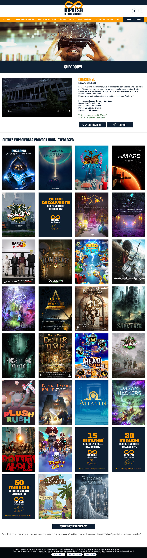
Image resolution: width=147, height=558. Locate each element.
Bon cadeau (84, 19)
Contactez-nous (104, 19)
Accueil (7, 19)
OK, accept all (58, 554)
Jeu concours (133, 19)
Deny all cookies (75, 554)
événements (67, 19)
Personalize (90, 554)
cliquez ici (130, 551)
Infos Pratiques (47, 19)
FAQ (119, 19)
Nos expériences (25, 19)
